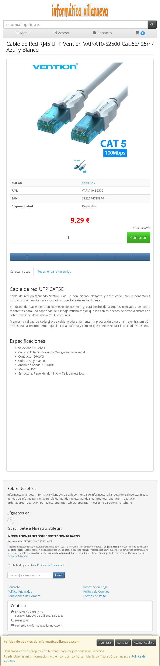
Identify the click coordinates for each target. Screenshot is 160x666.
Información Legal (95, 587)
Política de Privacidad (17, 556)
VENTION (88, 183)
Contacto (102, 33)
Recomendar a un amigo (54, 271)
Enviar (58, 575)
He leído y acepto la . (38, 565)
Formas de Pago (94, 596)
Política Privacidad (19, 591)
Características (20, 271)
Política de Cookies (96, 591)
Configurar (105, 642)
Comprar (138, 237)
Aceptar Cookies (144, 642)
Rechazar (122, 642)
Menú (22, 33)
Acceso (61, 33)
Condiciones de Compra (23, 596)
